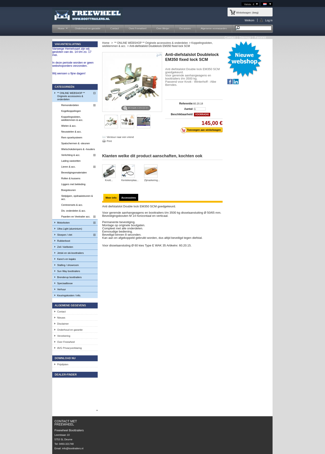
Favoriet (260, 37)
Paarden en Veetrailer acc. (75, 216)
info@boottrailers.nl (73, 448)
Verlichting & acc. (70, 155)
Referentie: (186, 103)
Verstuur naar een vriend (120, 137)
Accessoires (128, 197)
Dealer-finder (66, 374)
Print (109, 141)
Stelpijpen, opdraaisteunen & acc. (77, 197)
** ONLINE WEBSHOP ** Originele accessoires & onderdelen (71, 96)
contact (230, 37)
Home (60, 29)
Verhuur (61, 289)
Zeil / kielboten (65, 247)
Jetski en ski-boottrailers (70, 253)
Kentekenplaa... (129, 180)
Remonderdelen (70, 105)
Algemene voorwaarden (214, 28)
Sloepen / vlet (64, 234)
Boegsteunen (68, 190)
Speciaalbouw (65, 283)
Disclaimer (63, 323)
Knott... (109, 180)
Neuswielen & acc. (71, 131)
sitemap (245, 37)
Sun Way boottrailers (68, 271)
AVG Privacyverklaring (69, 348)
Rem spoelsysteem (71, 137)
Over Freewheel (137, 28)
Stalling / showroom (68, 265)
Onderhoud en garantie (87, 28)
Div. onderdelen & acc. (73, 210)
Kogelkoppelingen (71, 111)
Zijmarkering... (152, 180)
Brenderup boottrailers (69, 277)
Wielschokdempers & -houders (78, 149)
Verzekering (63, 335)
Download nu (65, 358)
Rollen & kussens (70, 178)
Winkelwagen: (243, 12)
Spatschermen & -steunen (75, 143)
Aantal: (188, 109)
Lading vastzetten (71, 160)
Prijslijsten (62, 364)
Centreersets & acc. (72, 205)
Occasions (185, 28)
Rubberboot (63, 240)
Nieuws (61, 317)
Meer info (111, 197)
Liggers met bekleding (73, 184)
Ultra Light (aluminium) (69, 228)
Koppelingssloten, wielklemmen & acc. (72, 118)
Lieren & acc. (68, 166)
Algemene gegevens (70, 305)
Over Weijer (162, 28)
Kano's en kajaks (66, 259)
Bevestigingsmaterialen (74, 172)
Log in (269, 20)
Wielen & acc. (68, 125)
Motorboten (63, 222)
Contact (114, 28)
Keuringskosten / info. (69, 295)
